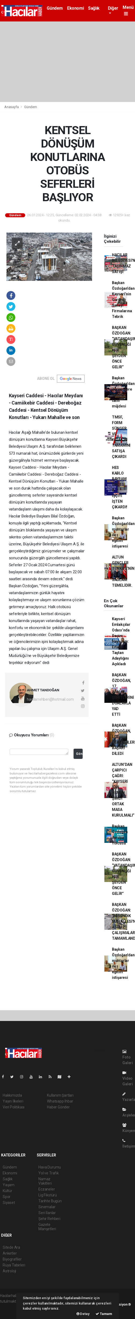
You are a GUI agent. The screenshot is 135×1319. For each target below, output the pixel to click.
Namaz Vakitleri (45, 1181)
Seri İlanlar (47, 1213)
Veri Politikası (13, 1107)
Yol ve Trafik (48, 1173)
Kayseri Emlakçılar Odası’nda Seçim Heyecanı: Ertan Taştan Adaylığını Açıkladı (121, 641)
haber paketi (10, 1307)
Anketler (10, 1253)
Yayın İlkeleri (13, 1101)
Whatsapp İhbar (60, 1101)
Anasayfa (11, 107)
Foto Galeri (127, 1057)
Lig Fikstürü (47, 1195)
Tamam (104, 1314)
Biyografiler (12, 1259)
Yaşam (8, 1185)
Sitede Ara (11, 1247)
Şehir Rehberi (49, 1219)
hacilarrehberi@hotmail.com (50, 699)
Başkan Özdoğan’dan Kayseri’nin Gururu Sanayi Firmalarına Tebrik (123, 300)
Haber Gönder (58, 1107)
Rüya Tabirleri (14, 1265)
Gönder (79, 754)
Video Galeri (127, 1078)
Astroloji (9, 1271)
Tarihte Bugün (50, 1201)
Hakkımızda (12, 1095)
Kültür (7, 1191)
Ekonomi (75, 8)
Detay (83, 1314)
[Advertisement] (67, 61)
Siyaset (9, 1202)
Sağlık (94, 8)
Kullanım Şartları (60, 1095)
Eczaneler (46, 1189)
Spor (6, 1197)
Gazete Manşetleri (47, 1226)
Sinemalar (46, 1207)
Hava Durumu (49, 1167)
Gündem (55, 8)
